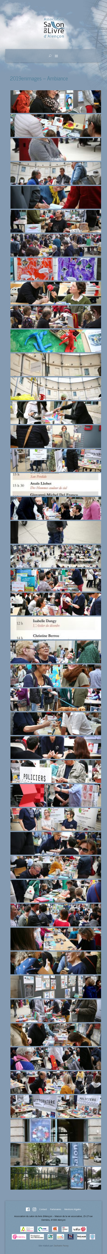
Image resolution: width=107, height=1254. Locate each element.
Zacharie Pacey (61, 1245)
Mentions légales (72, 1209)
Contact (43, 1209)
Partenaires (55, 1209)
